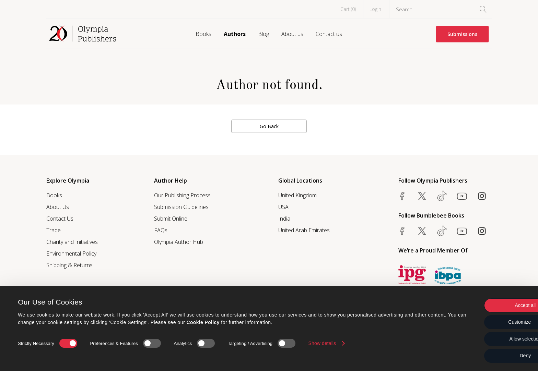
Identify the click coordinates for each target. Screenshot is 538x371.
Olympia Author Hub (178, 242)
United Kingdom (297, 195)
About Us (57, 207)
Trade (53, 230)
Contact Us (59, 218)
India (284, 218)
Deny (481, 355)
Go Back (269, 126)
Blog (263, 34)
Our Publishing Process (182, 195)
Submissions (462, 34)
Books (203, 34)
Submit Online (170, 218)
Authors (235, 34)
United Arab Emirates (304, 230)
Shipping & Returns (69, 265)
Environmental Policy (71, 253)
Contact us (329, 34)
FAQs (160, 230)
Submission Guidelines (181, 207)
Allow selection (481, 339)
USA (283, 207)
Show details (322, 343)
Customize (481, 322)
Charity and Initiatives (72, 242)
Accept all (480, 305)
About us (292, 34)
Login (375, 9)
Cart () (348, 9)
